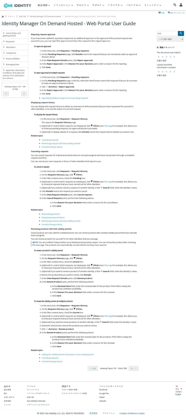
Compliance (9, 53)
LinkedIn (102, 401)
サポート (11, 16)
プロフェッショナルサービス (38, 404)
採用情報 (7, 401)
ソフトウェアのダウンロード (38, 393)
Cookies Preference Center (132, 413)
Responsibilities (11, 58)
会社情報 (7, 389)
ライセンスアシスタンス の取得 (74, 393)
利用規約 (93, 413)
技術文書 (22, 16)
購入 (5, 393)
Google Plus (104, 393)
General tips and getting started (12, 34)
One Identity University (36, 401)
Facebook (103, 389)
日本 (178, 389)
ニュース (7, 404)
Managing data (11, 64)
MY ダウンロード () (177, 12)
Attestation (9, 47)
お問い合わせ (9, 397)
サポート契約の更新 (70, 389)
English (178, 394)
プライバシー (108, 413)
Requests (8, 41)
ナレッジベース (33, 389)
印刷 (163, 12)
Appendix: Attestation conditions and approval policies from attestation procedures (14, 74)
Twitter (102, 397)
